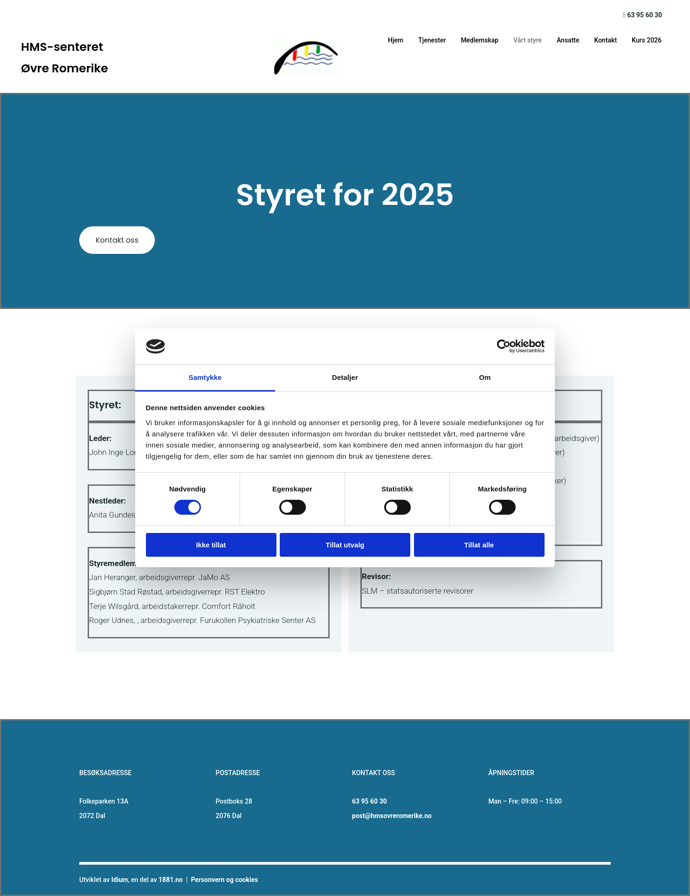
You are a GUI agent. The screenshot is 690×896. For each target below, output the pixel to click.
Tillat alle (479, 545)
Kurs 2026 (647, 40)
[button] (117, 240)
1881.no (171, 879)
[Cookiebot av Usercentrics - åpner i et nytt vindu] (504, 346)
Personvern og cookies (224, 879)
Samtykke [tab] (205, 377)
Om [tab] (484, 377)
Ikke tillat (211, 545)
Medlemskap (479, 40)
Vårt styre (527, 40)
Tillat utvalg (344, 545)
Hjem (395, 40)
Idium (119, 879)
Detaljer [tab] (345, 377)
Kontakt (605, 40)
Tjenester (432, 40)
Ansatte (568, 40)
